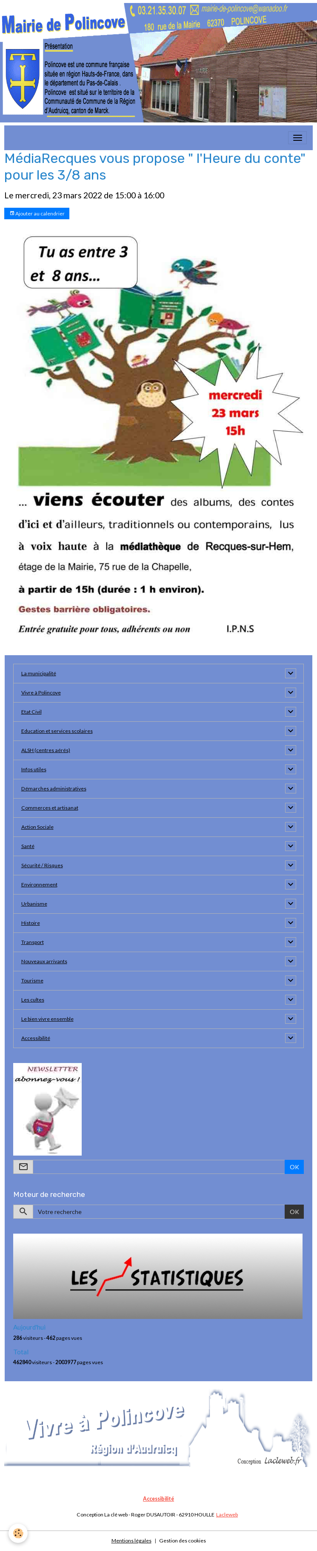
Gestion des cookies (182, 1540)
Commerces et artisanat (49, 808)
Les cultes (32, 999)
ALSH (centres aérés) (45, 750)
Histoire (30, 923)
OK (294, 1167)
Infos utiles (33, 769)
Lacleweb (227, 1514)
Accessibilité (35, 1038)
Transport (32, 942)
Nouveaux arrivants (44, 961)
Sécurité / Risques (42, 865)
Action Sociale (37, 827)
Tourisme (32, 980)
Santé (27, 846)
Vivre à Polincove (41, 692)
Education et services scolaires (57, 731)
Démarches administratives (53, 788)
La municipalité (38, 673)
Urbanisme (34, 903)
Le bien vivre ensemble (47, 1019)
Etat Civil (31, 712)
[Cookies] (18, 1533)
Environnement (39, 884)
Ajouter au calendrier (37, 213)
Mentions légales (131, 1540)
